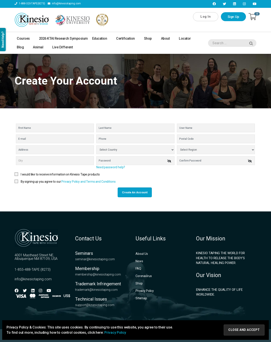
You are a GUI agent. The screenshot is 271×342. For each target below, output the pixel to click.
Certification (128, 38)
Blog (23, 47)
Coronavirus (144, 276)
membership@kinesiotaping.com (98, 274)
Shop (150, 38)
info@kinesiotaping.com (64, 3)
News (139, 261)
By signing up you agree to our (68, 181)
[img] (169, 161)
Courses (26, 38)
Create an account (134, 192)
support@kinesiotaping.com (94, 305)
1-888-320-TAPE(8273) (30, 3)
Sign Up (233, 17)
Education (102, 38)
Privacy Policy (145, 291)
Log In (205, 17)
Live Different (62, 47)
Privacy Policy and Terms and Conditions (88, 181)
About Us (142, 253)
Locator (187, 38)
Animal (40, 47)
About (168, 38)
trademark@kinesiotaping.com (96, 289)
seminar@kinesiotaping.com (95, 259)
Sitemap (141, 298)
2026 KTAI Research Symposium (63, 38)
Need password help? (110, 167)
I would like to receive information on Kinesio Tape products (60, 174)
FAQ (138, 268)
